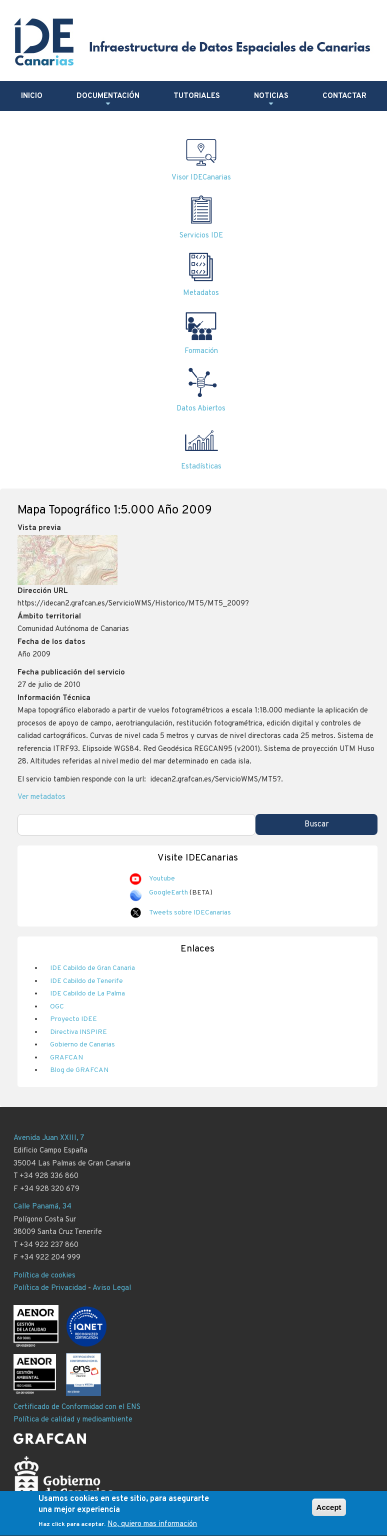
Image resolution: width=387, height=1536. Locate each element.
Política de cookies (45, 1275)
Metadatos (201, 293)
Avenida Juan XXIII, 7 (49, 1138)
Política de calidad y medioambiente (73, 1419)
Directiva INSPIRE (78, 1032)
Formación (201, 351)
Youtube (162, 878)
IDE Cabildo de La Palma (87, 994)
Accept (329, 1510)
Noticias (271, 100)
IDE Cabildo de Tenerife (86, 981)
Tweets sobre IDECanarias (190, 912)
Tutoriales (197, 96)
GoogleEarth (168, 892)
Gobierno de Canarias (82, 1044)
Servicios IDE (201, 235)
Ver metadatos (42, 797)
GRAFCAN (66, 1058)
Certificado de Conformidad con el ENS (77, 1407)
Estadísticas (201, 467)
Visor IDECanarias (201, 177)
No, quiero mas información (152, 1528)
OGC (57, 1006)
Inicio (31, 96)
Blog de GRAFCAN (79, 1070)
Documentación (108, 100)
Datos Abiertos (201, 409)
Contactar (344, 96)
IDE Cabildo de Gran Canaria (92, 968)
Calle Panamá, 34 (43, 1207)
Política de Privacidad (50, 1288)
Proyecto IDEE (73, 1019)
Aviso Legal (111, 1288)
